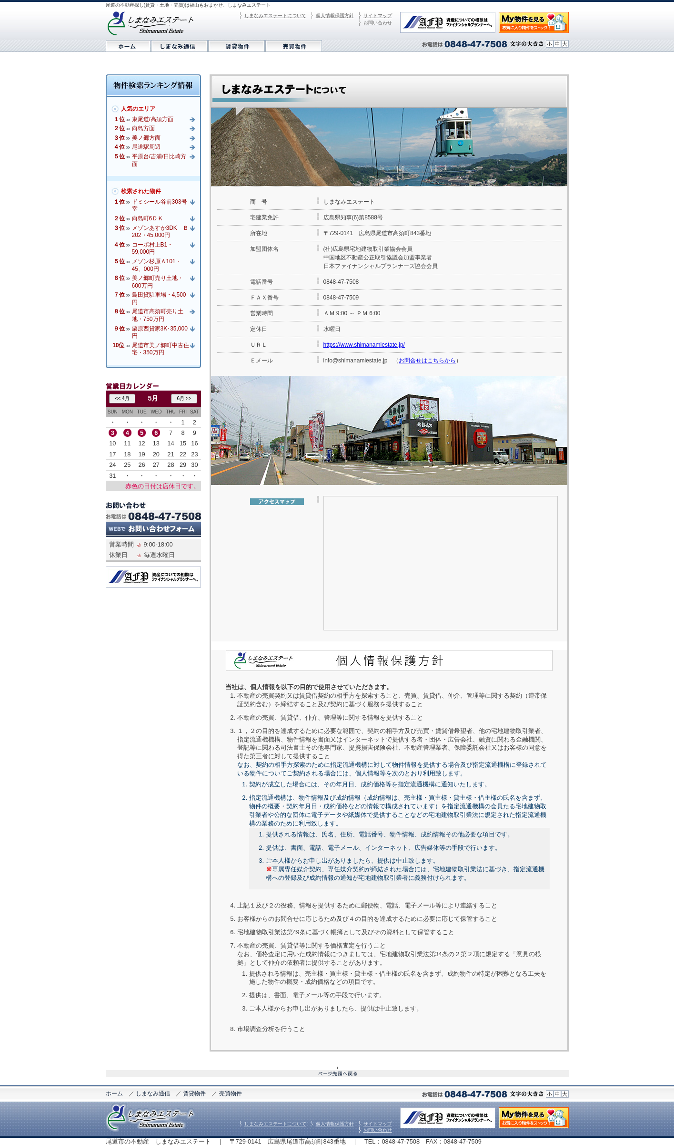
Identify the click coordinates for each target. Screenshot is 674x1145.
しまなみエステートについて (275, 15)
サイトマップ (377, 15)
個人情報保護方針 (335, 15)
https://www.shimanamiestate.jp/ (364, 344)
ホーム (114, 1093)
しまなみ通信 (153, 1093)
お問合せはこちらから (427, 360)
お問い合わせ (377, 22)
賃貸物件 (194, 1093)
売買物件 (230, 1093)
